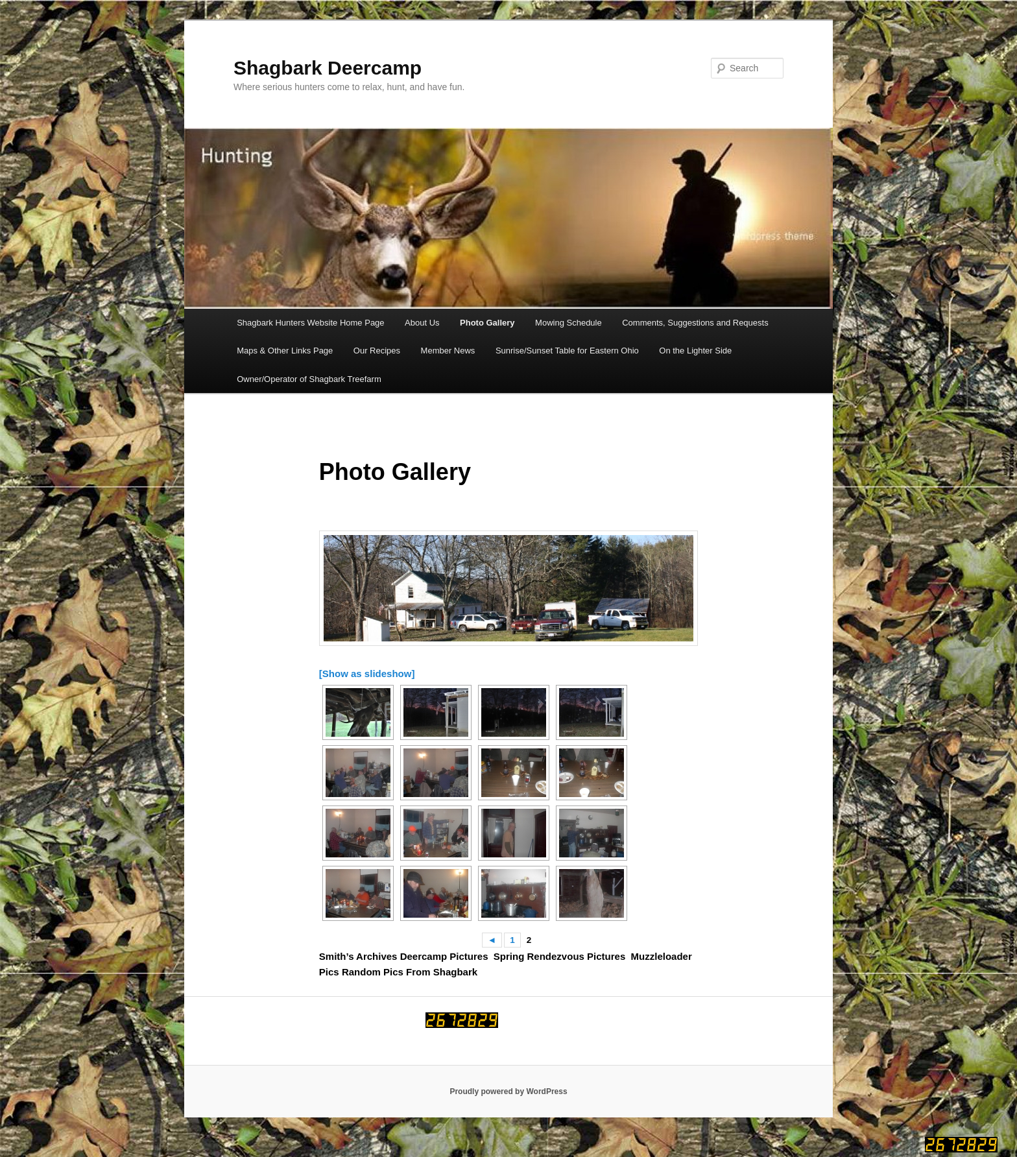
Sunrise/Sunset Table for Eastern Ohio (567, 350)
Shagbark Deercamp (327, 67)
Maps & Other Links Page (285, 350)
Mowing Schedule (568, 323)
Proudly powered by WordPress (508, 1091)
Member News (448, 350)
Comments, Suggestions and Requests (695, 323)
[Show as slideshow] (367, 673)
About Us (422, 323)
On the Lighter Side (695, 350)
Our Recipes (376, 350)
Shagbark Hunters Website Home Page (310, 323)
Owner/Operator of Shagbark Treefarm (309, 379)
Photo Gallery (487, 323)
